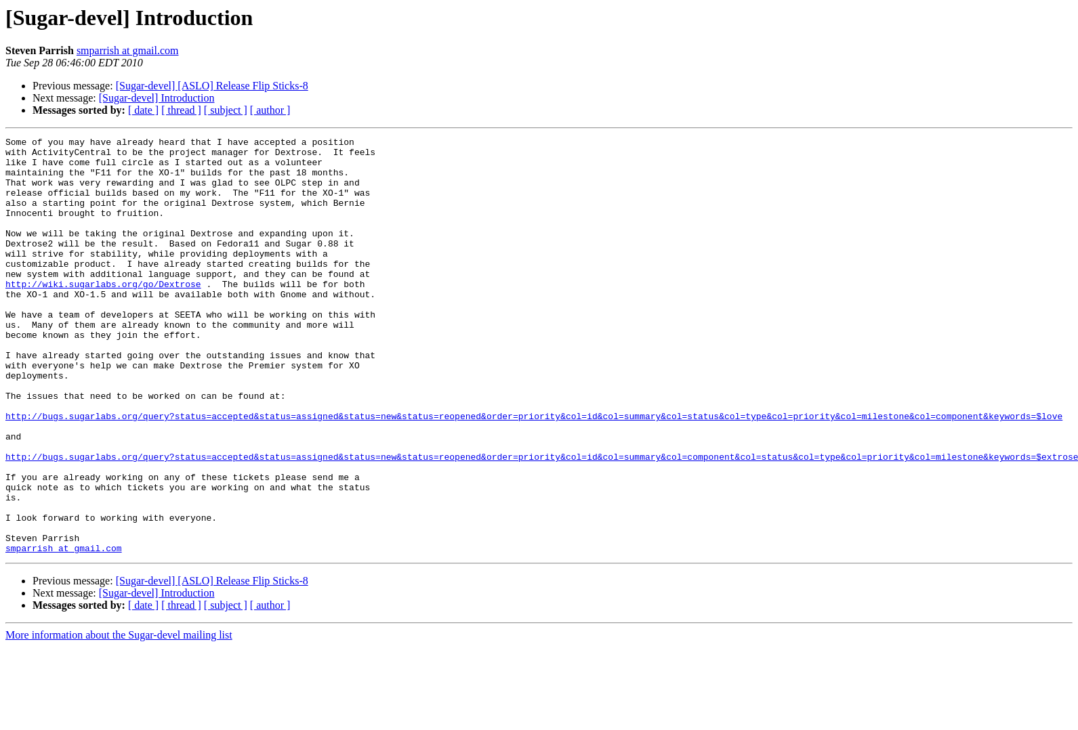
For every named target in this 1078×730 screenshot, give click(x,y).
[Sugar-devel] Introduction (157, 98)
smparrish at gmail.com (128, 50)
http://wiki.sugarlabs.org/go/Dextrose (103, 314)
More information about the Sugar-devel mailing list (118, 718)
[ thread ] (181, 110)
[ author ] (270, 110)
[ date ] (143, 110)
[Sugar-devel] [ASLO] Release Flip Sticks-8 (212, 85)
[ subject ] (225, 110)
